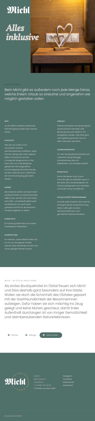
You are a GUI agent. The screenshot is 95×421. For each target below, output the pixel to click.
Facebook (67, 379)
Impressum (68, 385)
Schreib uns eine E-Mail (45, 388)
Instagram (67, 376)
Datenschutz (68, 382)
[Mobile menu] (86, 10)
